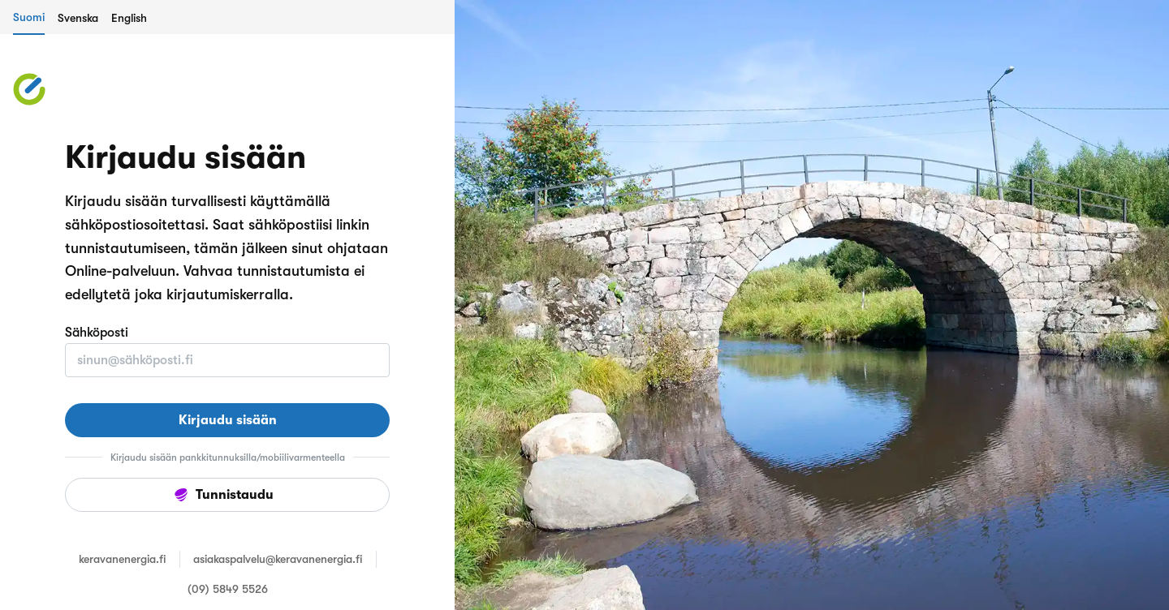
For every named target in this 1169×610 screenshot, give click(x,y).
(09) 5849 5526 (228, 588)
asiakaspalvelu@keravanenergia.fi (278, 558)
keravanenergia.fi (122, 558)
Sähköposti (96, 332)
